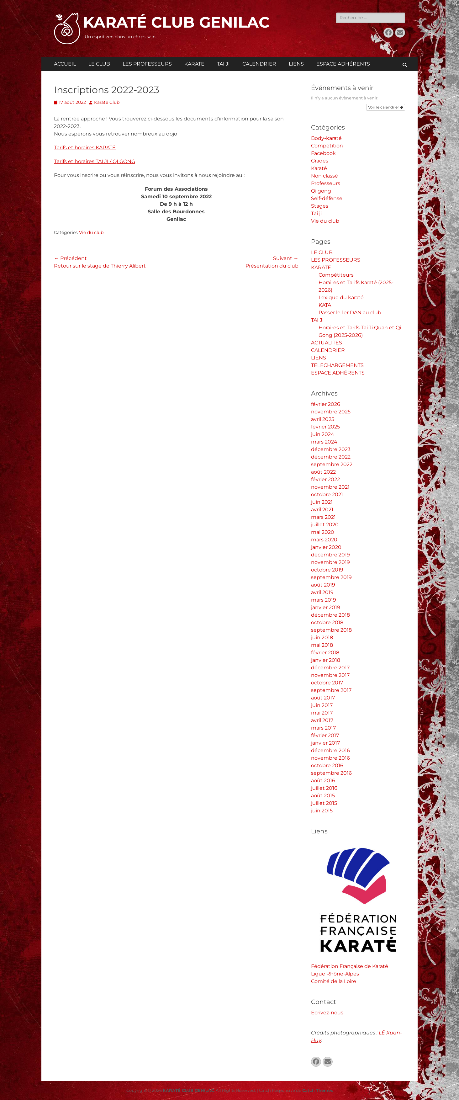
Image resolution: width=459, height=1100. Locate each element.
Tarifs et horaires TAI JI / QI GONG (94, 161)
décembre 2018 (330, 615)
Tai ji (316, 213)
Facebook (323, 153)
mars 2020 (324, 540)
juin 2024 (322, 434)
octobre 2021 (327, 494)
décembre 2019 (330, 555)
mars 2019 (323, 600)
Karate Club (106, 102)
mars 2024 (324, 442)
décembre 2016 (330, 750)
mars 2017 (323, 728)
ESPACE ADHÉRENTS (343, 64)
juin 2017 (322, 705)
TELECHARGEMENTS (337, 365)
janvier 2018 (325, 660)
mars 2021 (323, 517)
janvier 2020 (326, 547)
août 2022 (323, 472)
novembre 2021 (330, 487)
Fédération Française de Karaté (349, 966)
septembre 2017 (331, 690)
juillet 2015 (324, 803)
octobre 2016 (327, 765)
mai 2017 (322, 713)
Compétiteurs (336, 275)
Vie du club (91, 232)
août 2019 (323, 585)
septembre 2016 (331, 773)
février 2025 (325, 427)
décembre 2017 (330, 668)
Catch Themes (317, 1090)
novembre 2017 (330, 675)
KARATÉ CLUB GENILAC (176, 22)
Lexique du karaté (341, 297)
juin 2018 (322, 637)
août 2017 (323, 698)
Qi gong (321, 191)
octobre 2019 (327, 570)
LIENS (296, 64)
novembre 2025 (331, 412)
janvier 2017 (325, 743)
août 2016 (323, 781)
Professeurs (325, 183)
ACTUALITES (326, 343)
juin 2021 (322, 502)
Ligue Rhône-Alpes (335, 974)
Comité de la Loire (333, 981)
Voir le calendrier (385, 107)
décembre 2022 (331, 457)
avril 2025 (322, 419)
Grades (319, 161)
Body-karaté (326, 138)
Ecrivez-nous (327, 1013)
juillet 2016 (324, 788)
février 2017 (325, 735)
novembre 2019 (330, 562)
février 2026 (325, 404)
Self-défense (326, 198)
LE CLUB (99, 64)
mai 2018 (322, 645)
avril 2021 (322, 510)
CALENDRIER (259, 64)
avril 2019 (322, 592)
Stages (319, 206)
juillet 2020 (325, 525)
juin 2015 (322, 811)
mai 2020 (322, 532)
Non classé (324, 176)
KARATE (194, 64)
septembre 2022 (331, 464)
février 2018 (325, 653)
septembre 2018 (331, 630)
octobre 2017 (327, 683)
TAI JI (223, 64)
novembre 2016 (330, 758)
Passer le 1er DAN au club (350, 313)
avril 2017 (322, 720)
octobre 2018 (327, 622)
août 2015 (323, 796)
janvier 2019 (325, 607)
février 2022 (325, 479)
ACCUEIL (65, 64)
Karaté (319, 168)
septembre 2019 (331, 577)
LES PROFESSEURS (147, 64)
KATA (325, 305)
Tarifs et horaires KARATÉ (85, 148)
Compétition (327, 146)
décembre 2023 (331, 449)
